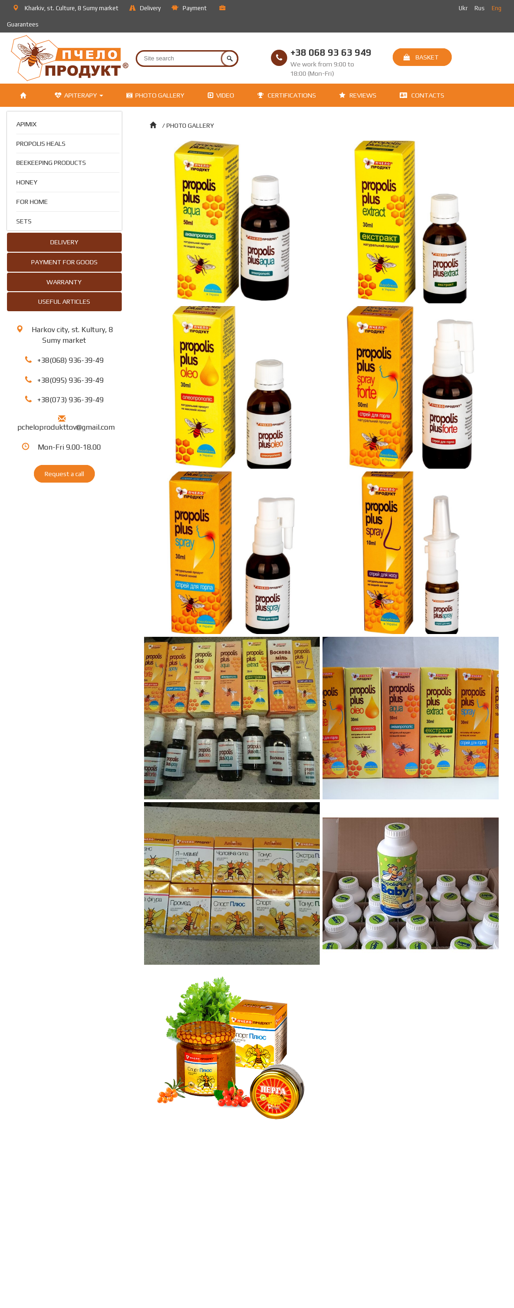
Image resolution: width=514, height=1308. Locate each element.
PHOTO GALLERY (155, 95)
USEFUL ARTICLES (64, 301)
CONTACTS (422, 95)
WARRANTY (64, 282)
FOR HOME (32, 201)
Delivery (145, 8)
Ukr (464, 8)
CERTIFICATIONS (286, 95)
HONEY (27, 182)
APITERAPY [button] (79, 95)
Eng (497, 8)
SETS (24, 221)
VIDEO (221, 95)
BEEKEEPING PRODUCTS (51, 162)
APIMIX (26, 124)
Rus (480, 8)
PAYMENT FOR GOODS (64, 262)
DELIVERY (64, 242)
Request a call (64, 473)
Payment (189, 8)
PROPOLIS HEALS (41, 143)
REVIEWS (357, 95)
